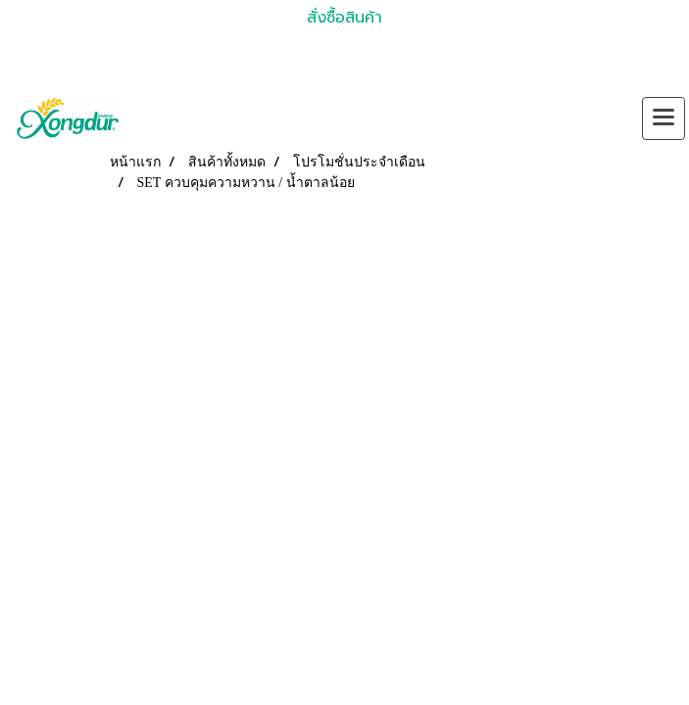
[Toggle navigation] (663, 118)
